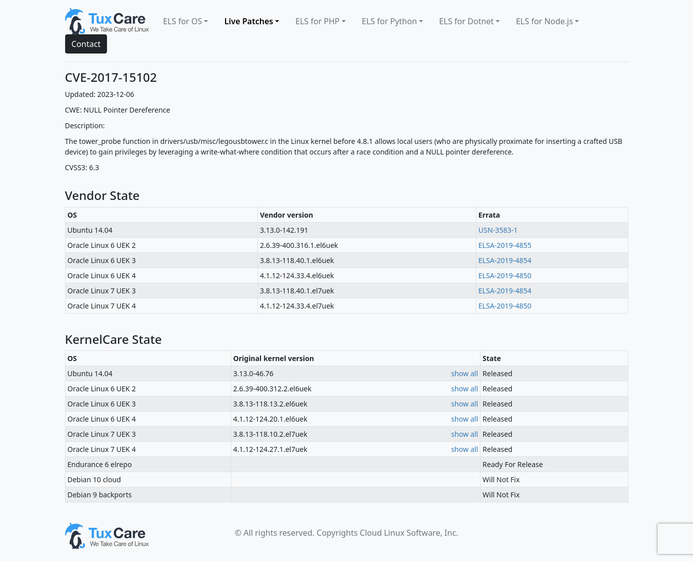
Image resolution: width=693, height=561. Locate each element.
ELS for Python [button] (389, 21)
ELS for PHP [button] (317, 21)
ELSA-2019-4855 (504, 245)
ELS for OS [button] (182, 21)
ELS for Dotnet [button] (466, 21)
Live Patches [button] (248, 21)
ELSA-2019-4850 (504, 275)
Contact (86, 43)
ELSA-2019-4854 (504, 260)
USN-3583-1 (498, 230)
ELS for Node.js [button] (544, 21)
